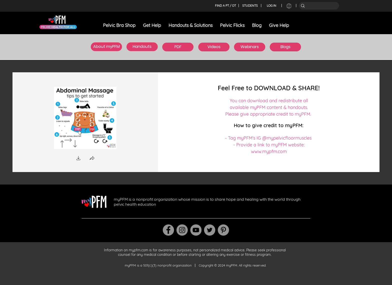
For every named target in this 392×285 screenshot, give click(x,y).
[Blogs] (285, 47)
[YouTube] (196, 230)
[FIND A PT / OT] (225, 5)
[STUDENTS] (250, 5)
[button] (79, 158)
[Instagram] (182, 230)
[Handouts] (142, 46)
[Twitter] (209, 230)
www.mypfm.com (269, 151)
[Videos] (214, 47)
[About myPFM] (106, 46)
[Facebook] (168, 230)
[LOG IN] (271, 5)
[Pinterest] (223, 230)
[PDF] (178, 47)
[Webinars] (249, 47)
